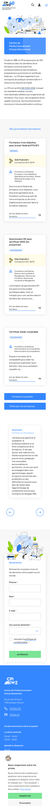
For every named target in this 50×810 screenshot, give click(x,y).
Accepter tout (25, 796)
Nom (12, 596)
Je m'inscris (22, 654)
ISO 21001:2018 (28, 88)
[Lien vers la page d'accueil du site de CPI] (8, 5)
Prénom (13, 582)
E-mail (12, 610)
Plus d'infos (25, 789)
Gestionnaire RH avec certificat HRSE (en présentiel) (20, 241)
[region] (25, 780)
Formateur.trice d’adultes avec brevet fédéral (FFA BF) (24, 144)
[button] (46, 5)
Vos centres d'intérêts (20, 625)
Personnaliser (25, 803)
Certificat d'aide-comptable (23, 331)
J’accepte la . (25, 641)
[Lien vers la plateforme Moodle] (39, 5)
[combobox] (26, 631)
